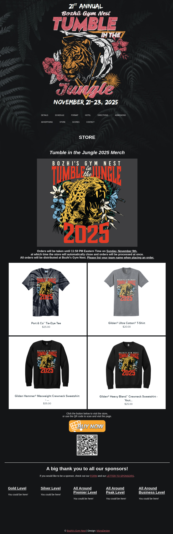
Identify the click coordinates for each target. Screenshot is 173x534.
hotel (88, 115)
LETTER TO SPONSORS (120, 476)
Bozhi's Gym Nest (76, 530)
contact (90, 121)
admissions (120, 115)
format (74, 115)
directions (103, 115)
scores (75, 121)
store (62, 121)
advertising (47, 121)
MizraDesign (103, 530)
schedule (59, 115)
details (44, 115)
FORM (93, 476)
